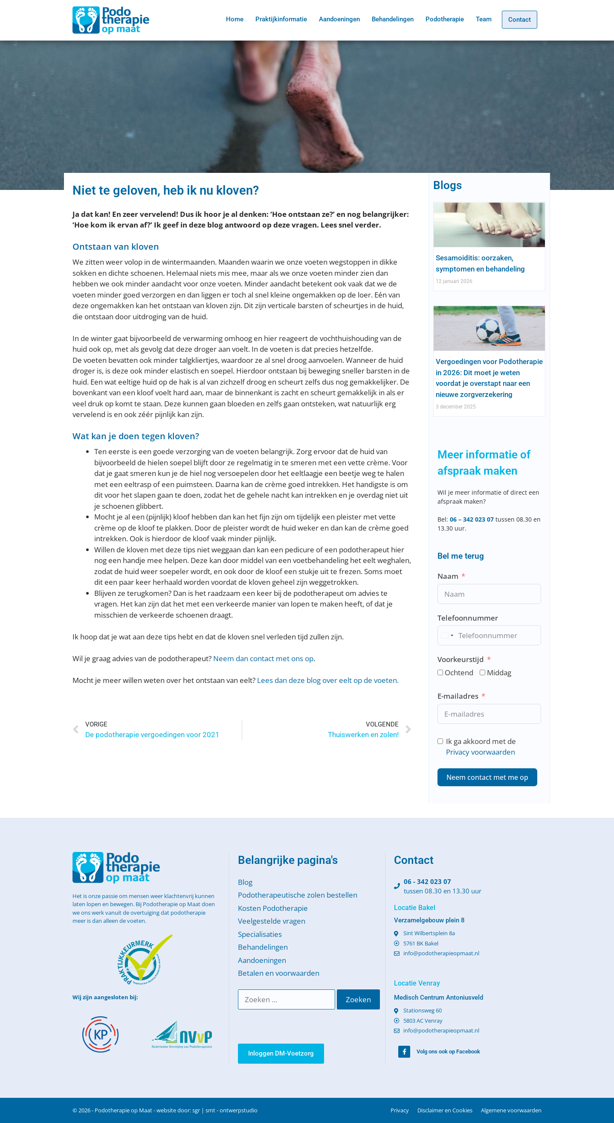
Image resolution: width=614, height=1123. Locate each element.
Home (234, 19)
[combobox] (447, 635)
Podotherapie (445, 19)
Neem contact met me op (487, 777)
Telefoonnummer (467, 618)
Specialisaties (260, 934)
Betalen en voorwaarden (278, 973)
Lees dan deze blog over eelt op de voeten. (328, 680)
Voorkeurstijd (460, 659)
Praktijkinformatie (281, 19)
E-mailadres (457, 696)
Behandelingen (393, 19)
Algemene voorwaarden (511, 1110)
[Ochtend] (440, 672)
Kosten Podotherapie (273, 908)
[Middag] (482, 672)
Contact (519, 19)
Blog (245, 882)
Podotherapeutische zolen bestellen (297, 895)
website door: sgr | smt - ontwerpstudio (207, 1110)
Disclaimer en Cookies (444, 1110)
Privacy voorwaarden (480, 752)
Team (484, 19)
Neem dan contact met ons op (263, 658)
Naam (447, 576)
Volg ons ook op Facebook (448, 1051)
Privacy (400, 1110)
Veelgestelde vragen (271, 921)
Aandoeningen (339, 19)
